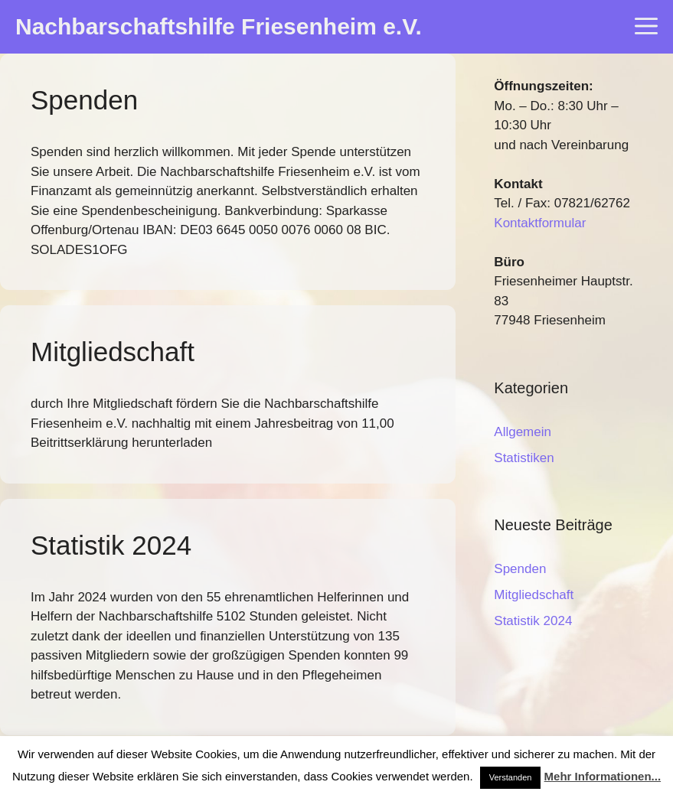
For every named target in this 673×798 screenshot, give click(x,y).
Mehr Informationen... (603, 776)
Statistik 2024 (111, 545)
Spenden (84, 100)
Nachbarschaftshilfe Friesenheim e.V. (218, 26)
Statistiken (524, 458)
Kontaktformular (540, 223)
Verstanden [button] (510, 777)
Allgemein (522, 432)
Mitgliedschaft (112, 351)
